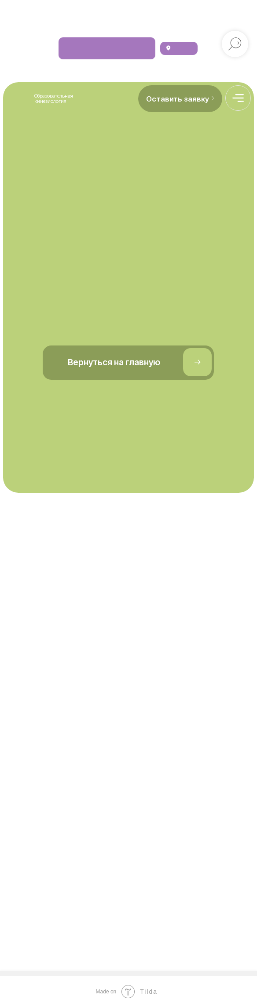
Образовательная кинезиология (53, 98)
